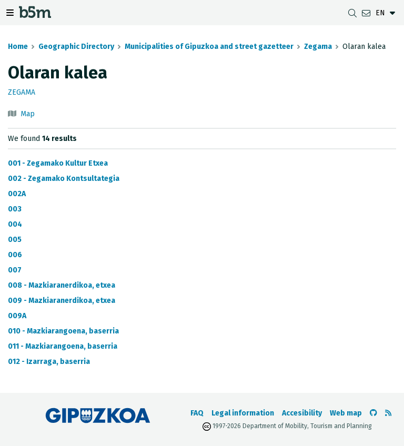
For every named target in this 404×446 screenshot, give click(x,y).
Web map (346, 413)
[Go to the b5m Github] (373, 413)
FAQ (197, 413)
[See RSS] (388, 413)
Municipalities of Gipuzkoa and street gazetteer (209, 46)
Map (28, 113)
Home (18, 46)
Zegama (318, 46)
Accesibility (302, 413)
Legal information (242, 413)
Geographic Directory (76, 46)
